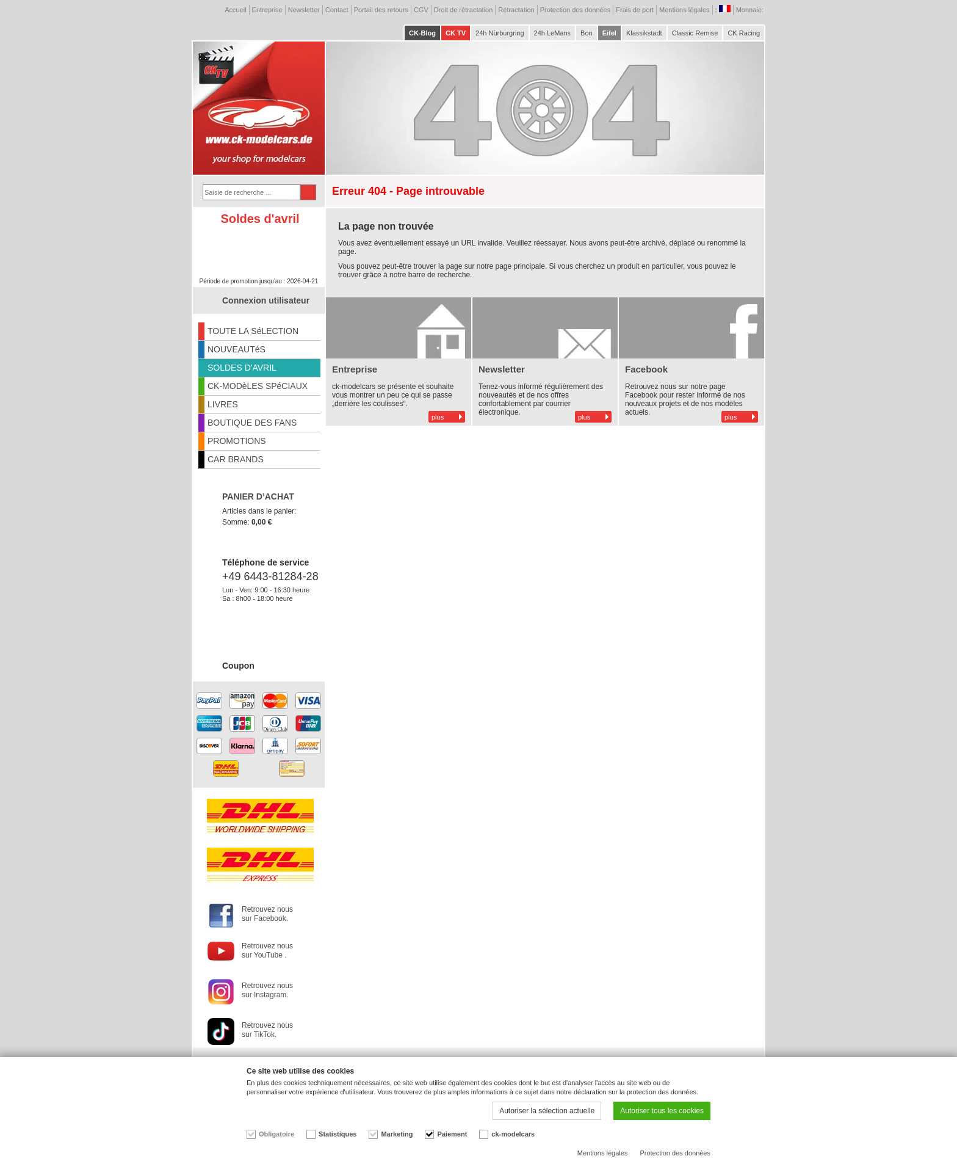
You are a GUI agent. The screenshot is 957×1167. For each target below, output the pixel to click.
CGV (421, 9)
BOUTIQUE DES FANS (252, 422)
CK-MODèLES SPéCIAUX (258, 386)
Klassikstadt (644, 33)
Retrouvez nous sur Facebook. (267, 914)
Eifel (609, 33)
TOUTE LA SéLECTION (253, 331)
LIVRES (223, 404)
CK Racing (744, 33)
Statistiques (337, 1134)
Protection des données (575, 9)
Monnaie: (750, 9)
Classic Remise (695, 33)
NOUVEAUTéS (236, 349)
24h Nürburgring (499, 33)
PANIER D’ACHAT (258, 496)
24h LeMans (552, 33)
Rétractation (516, 9)
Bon (586, 33)
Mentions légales (684, 9)
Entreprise (267, 9)
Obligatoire (276, 1134)
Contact (336, 9)
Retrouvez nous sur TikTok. (267, 1030)
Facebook (646, 369)
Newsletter (304, 9)
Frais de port (635, 9)
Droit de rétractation (463, 9)
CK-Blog (422, 33)
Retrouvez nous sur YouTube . (267, 950)
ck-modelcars (513, 1134)
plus (438, 417)
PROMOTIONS (237, 441)
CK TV (456, 33)
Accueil (235, 9)
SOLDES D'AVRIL (242, 368)
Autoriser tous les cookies (662, 1111)
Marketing (397, 1134)
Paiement (452, 1134)
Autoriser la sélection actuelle (546, 1111)
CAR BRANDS (236, 459)
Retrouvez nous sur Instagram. (267, 990)
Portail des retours (381, 9)
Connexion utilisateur (265, 300)
